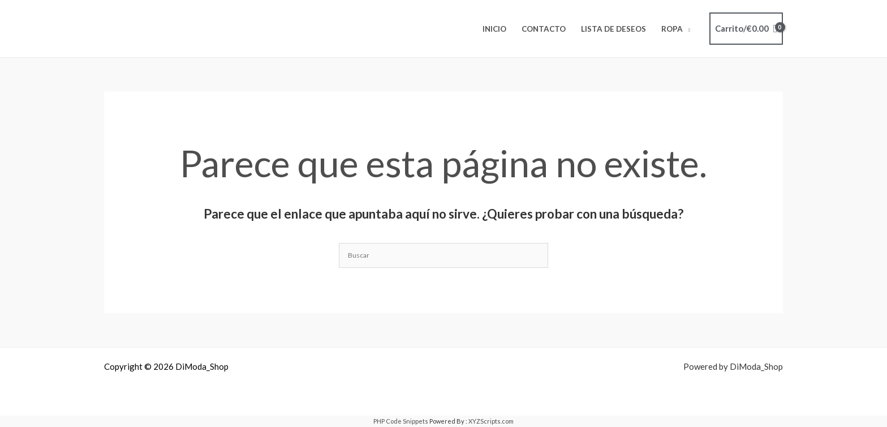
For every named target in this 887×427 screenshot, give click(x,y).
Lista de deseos (613, 28)
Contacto (544, 28)
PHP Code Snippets (400, 421)
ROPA (672, 28)
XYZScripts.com (491, 421)
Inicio (494, 28)
